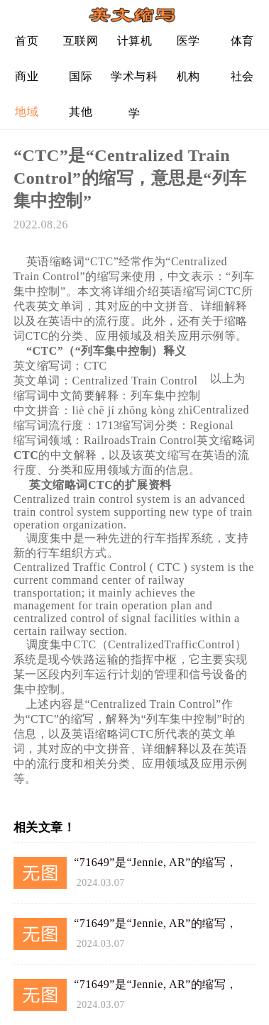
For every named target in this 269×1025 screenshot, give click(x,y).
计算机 (135, 41)
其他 (80, 112)
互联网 (81, 41)
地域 (26, 112)
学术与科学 (134, 82)
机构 (188, 76)
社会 (242, 76)
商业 (26, 76)
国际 (80, 76)
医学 (188, 41)
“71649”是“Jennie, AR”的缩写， (156, 862)
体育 (242, 41)
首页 (26, 41)
